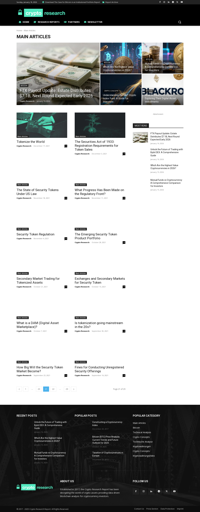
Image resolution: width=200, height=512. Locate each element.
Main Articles (23, 136)
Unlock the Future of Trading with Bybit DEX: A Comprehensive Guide (166, 152)
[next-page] (73, 389)
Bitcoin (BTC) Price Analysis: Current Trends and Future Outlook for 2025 (106, 440)
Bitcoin (24, 85)
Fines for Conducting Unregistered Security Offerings (99, 369)
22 (53, 389)
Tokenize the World (31, 142)
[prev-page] (19, 389)
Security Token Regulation (35, 234)
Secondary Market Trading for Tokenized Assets (38, 280)
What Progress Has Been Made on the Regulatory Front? (99, 192)
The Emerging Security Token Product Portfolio (96, 236)
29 (67, 389)
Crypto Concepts (111, 91)
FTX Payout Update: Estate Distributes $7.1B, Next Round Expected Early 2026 (165, 136)
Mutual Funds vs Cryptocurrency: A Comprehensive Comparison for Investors (166, 183)
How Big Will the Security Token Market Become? (40, 369)
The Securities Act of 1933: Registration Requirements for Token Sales (96, 145)
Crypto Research (24, 146)
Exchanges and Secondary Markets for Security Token (100, 280)
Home (19, 30)
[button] (179, 22)
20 (39, 389)
